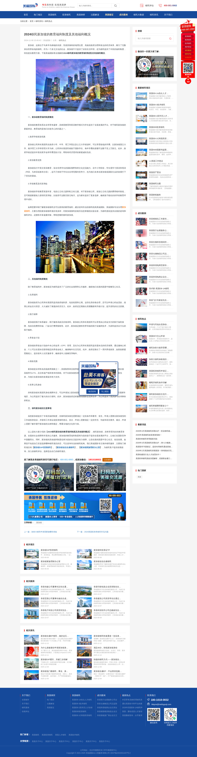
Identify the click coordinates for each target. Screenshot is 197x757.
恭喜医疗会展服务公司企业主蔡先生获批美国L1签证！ (119, 700)
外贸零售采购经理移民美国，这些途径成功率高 (141, 700)
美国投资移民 (47, 735)
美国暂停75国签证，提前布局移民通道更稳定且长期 (154, 447)
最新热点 (126, 695)
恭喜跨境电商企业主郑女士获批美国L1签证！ (115, 707)
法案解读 (95, 15)
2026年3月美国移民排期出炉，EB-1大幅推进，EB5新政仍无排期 (153, 443)
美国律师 (81, 15)
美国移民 (52, 15)
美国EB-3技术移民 (79, 704)
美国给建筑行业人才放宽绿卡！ (148, 454)
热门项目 (38, 15)
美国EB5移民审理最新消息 (146, 439)
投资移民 (66, 15)
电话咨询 (92, 391)
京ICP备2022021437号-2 (120, 753)
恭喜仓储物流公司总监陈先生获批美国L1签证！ (116, 704)
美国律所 (51, 695)
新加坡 (39, 522)
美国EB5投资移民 (79, 711)
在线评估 (25, 711)
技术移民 (188, 43)
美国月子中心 (37, 741)
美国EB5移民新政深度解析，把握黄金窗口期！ (153, 458)
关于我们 (168, 15)
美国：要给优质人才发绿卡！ (134, 711)
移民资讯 (154, 15)
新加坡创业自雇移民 (65, 447)
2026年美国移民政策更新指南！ (149, 435)
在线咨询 (188, 57)
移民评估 (188, 54)
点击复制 (107, 460)
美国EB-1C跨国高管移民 (82, 715)
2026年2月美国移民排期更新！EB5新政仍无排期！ (154, 451)
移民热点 (48, 21)
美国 (139, 477)
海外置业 (188, 47)
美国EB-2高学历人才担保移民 (84, 707)
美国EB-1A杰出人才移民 (82, 700)
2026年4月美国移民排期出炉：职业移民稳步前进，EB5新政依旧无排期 (154, 431)
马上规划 (105, 391)
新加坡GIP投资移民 (42, 447)
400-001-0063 (66, 460)
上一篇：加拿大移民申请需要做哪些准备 (40, 532)
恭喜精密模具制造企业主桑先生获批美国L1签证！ (117, 711)
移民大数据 (139, 15)
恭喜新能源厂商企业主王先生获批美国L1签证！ (116, 715)
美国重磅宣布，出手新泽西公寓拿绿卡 (137, 715)
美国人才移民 (60, 735)
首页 (26, 15)
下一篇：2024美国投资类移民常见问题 (92, 532)
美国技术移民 (74, 735)
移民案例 (25, 707)
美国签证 (109, 15)
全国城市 (25, 700)
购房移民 (188, 40)
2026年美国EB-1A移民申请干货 (135, 707)
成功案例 (123, 15)
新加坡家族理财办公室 (90, 447)
